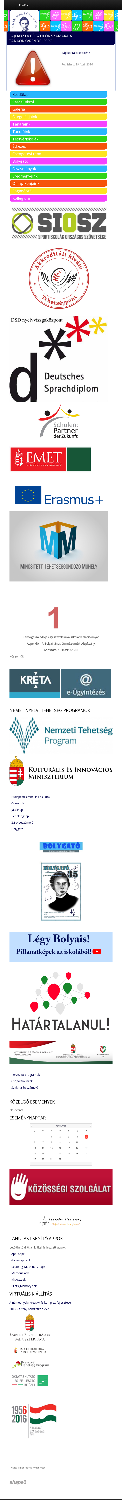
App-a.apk (18, 1254)
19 (87, 1148)
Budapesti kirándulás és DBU (30, 797)
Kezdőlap (20, 94)
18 (77, 1148)
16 (60, 1148)
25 (77, 1153)
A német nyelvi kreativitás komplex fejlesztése (40, 1302)
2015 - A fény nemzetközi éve (29, 1309)
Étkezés (19, 146)
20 (35, 1153)
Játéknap (17, 810)
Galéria (18, 109)
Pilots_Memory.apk (24, 1286)
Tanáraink (21, 124)
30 (60, 1159)
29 (51, 1159)
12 (87, 1142)
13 (35, 1148)
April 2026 (61, 1125)
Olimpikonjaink (25, 183)
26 (87, 1153)
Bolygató (20, 161)
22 (51, 1153)
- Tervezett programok (24, 1075)
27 (35, 1159)
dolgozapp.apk (21, 1260)
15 (51, 1148)
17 (69, 1148)
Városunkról (23, 101)
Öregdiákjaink (24, 116)
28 (43, 1159)
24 (69, 1153)
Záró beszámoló (22, 822)
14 (43, 1148)
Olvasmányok (24, 168)
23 (60, 1153)
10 (69, 1142)
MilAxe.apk (18, 1279)
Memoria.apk (20, 1273)
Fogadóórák (23, 190)
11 (77, 1142)
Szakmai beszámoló (24, 1087)
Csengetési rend (26, 153)
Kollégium (21, 198)
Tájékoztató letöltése (75, 53)
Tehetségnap (20, 816)
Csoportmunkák (22, 1081)
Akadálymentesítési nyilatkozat (28, 1467)
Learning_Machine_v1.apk (28, 1267)
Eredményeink (25, 176)
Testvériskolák (25, 139)
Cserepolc (18, 803)
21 (43, 1153)
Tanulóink (21, 131)
